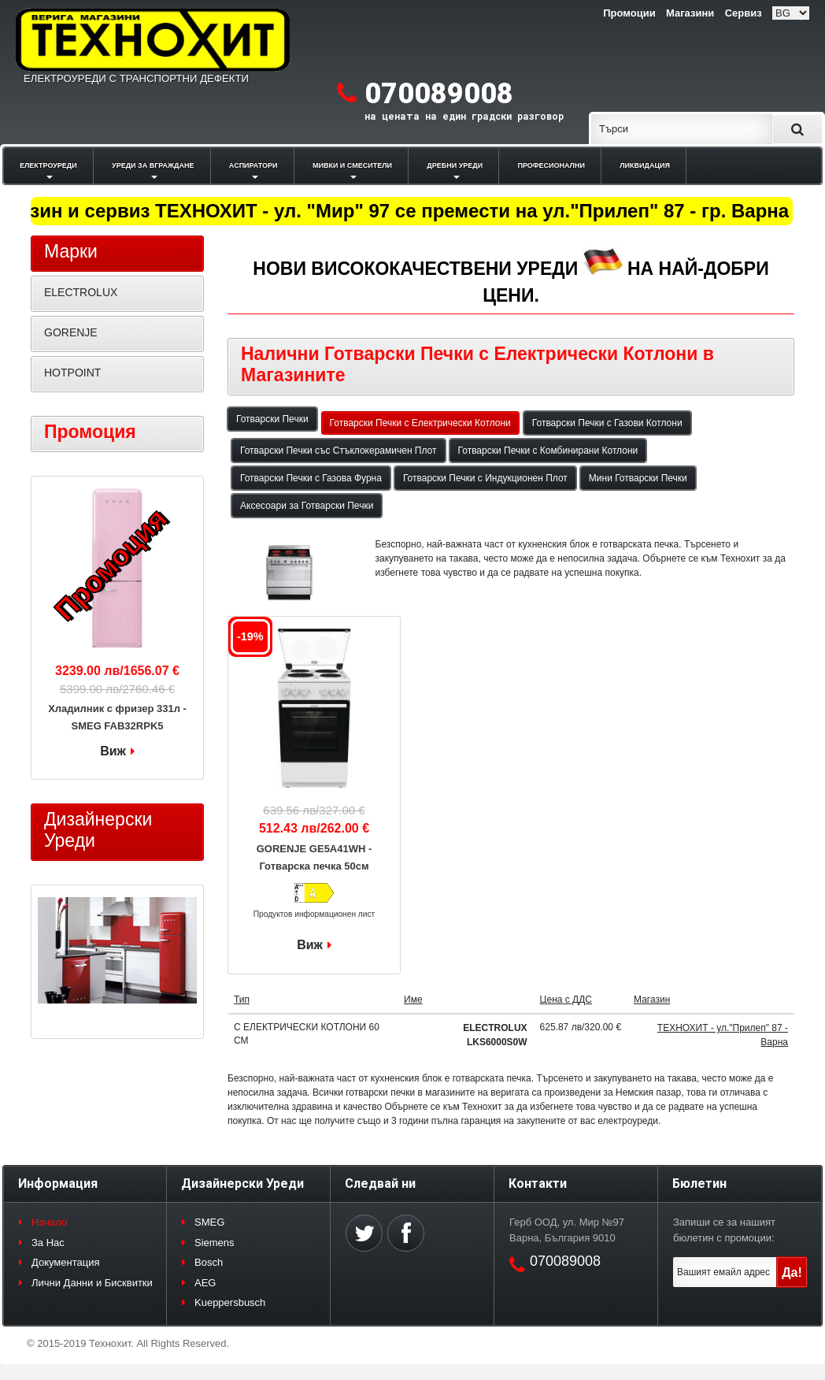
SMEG (209, 1222)
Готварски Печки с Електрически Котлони (420, 422)
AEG (205, 1283)
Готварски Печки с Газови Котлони (607, 422)
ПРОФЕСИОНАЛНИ (551, 165)
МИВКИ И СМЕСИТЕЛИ (352, 165)
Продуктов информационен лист (314, 914)
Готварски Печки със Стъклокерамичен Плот (338, 450)
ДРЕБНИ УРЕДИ (455, 165)
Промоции (629, 13)
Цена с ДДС (566, 999)
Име (413, 999)
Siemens (214, 1242)
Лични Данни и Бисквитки (92, 1283)
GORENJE (71, 332)
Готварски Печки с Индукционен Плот (485, 478)
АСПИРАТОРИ (253, 165)
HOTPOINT (72, 372)
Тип (242, 999)
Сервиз (743, 13)
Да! (792, 1272)
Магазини (690, 13)
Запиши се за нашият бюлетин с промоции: (724, 1230)
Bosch (208, 1262)
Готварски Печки (272, 419)
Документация (65, 1262)
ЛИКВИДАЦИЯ (645, 165)
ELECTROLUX (80, 292)
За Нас (48, 1242)
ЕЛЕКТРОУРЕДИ (48, 165)
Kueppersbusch (229, 1302)
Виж (310, 945)
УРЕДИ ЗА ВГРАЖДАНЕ (153, 165)
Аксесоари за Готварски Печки (306, 505)
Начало (49, 1222)
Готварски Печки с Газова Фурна (311, 478)
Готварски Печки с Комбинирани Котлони (548, 450)
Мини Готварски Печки (638, 478)
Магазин (652, 999)
